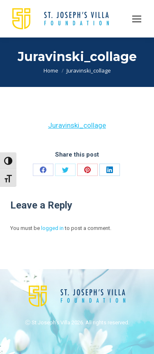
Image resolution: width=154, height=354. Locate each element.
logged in (52, 228)
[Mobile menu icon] (137, 19)
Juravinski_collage (77, 125)
